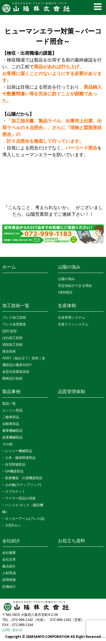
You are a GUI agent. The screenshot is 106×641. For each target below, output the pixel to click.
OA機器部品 (14, 471)
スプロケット (15, 492)
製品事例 (11, 391)
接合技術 (9, 351)
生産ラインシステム (73, 324)
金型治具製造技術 (15, 372)
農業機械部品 (12, 431)
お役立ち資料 (71, 540)
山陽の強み (69, 267)
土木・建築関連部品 (20, 458)
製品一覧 (9, 404)
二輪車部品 (10, 417)
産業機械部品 (12, 437)
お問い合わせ (12, 630)
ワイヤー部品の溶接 (20, 498)
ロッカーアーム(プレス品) (25, 519)
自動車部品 (10, 424)
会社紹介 (11, 540)
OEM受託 (65, 292)
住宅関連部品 (15, 464)
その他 (7, 444)
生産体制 (67, 305)
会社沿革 (9, 559)
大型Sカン (13, 525)
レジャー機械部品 (18, 451)
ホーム (9, 267)
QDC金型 (9, 331)
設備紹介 (9, 587)
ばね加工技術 (12, 338)
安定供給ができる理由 (75, 286)
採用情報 (9, 580)
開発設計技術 (12, 378)
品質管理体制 (71, 391)
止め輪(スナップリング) (23, 485)
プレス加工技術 (14, 318)
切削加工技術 (12, 345)
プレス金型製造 (14, 324)
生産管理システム (71, 318)
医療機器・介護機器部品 (23, 478)
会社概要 (9, 553)
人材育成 (9, 573)
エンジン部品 (12, 410)
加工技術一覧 (15, 305)
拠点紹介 (9, 566)
